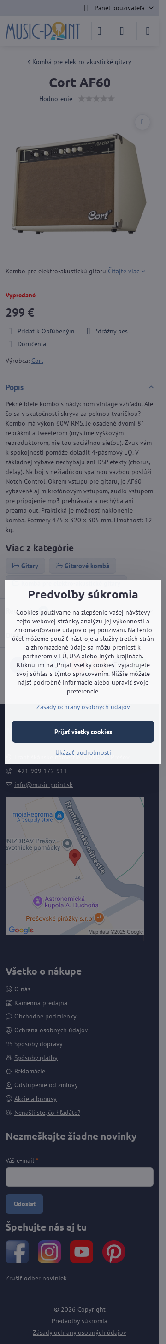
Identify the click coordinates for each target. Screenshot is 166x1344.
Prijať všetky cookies (83, 732)
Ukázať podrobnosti (83, 752)
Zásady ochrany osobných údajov (83, 707)
